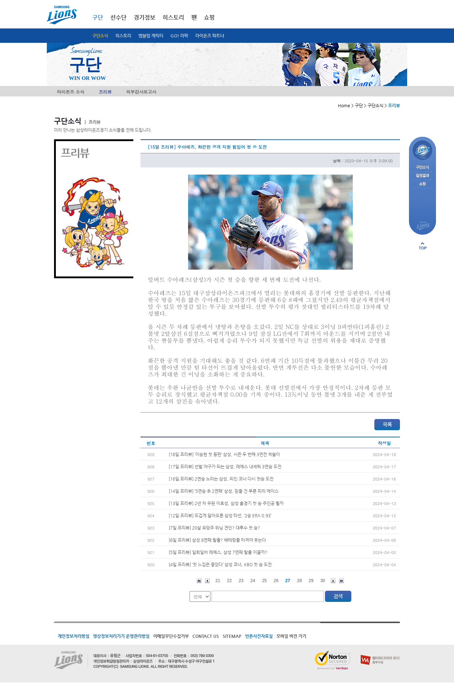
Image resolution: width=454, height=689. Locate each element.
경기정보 (144, 17)
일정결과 (422, 176)
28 (299, 580)
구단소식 (100, 35)
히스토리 (123, 35)
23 (241, 580)
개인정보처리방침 (73, 636)
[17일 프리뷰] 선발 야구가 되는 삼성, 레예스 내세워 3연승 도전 (225, 466)
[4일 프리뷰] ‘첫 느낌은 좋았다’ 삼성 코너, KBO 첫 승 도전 (220, 564)
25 (264, 580)
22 (229, 580)
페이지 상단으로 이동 (423, 245)
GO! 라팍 (179, 35)
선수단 (118, 17)
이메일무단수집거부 (171, 636)
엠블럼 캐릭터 (150, 35)
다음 (333, 581)
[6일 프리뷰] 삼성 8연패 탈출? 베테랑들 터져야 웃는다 (217, 539)
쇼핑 (209, 17)
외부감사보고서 (141, 92)
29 (311, 580)
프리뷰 (105, 92)
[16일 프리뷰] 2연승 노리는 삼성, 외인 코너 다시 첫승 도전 (221, 478)
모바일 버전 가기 (291, 636)
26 (276, 580)
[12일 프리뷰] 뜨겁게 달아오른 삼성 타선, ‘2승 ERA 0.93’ (220, 515)
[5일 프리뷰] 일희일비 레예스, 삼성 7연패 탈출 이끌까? (218, 552)
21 (217, 580)
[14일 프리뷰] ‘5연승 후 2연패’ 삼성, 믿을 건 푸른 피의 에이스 (224, 491)
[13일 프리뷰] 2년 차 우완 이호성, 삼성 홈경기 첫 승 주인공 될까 (226, 503)
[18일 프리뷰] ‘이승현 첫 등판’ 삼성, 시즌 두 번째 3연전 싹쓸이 (224, 454)
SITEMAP (232, 636)
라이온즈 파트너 (209, 35)
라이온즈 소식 (70, 92)
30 (322, 580)
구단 (97, 17)
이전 (207, 581)
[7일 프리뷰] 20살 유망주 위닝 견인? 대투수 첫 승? (214, 527)
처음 (199, 581)
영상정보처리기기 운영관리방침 (121, 636)
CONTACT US (205, 636)
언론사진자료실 (259, 636)
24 (252, 580)
